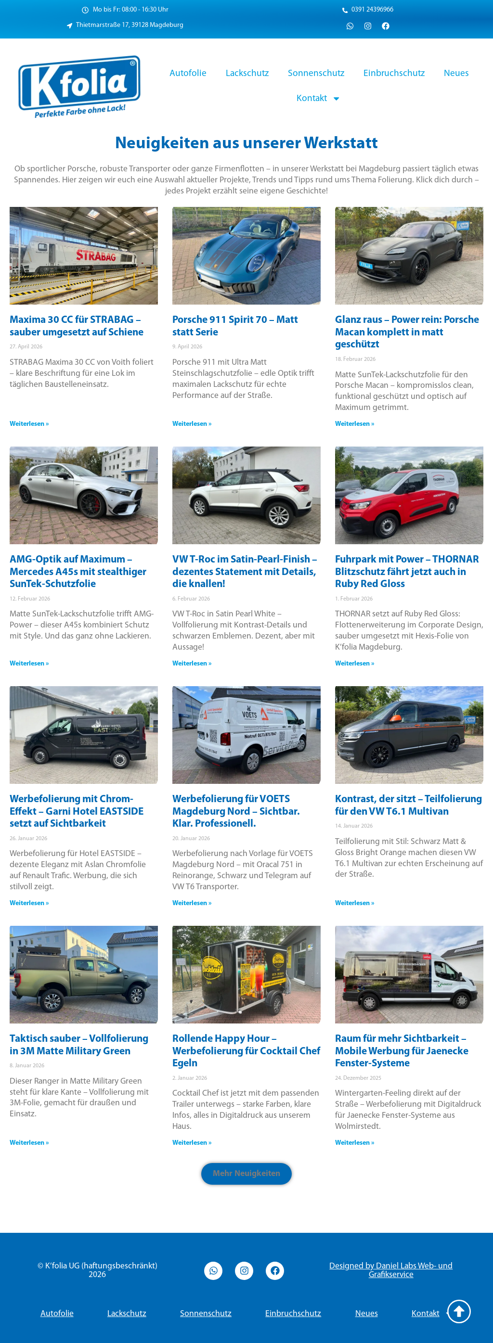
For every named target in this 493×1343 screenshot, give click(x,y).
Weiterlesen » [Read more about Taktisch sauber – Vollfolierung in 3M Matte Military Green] (29, 1143)
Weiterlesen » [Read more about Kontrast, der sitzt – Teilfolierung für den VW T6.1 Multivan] (355, 903)
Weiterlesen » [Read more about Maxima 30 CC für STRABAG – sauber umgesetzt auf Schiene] (29, 424)
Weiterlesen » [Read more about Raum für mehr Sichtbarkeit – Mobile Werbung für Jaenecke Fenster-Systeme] (355, 1143)
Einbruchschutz (394, 73)
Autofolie (188, 73)
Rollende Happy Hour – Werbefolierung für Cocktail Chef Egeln (246, 1051)
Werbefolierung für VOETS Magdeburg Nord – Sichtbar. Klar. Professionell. (236, 811)
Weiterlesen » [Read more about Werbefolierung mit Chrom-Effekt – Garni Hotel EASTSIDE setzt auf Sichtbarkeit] (29, 903)
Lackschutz (247, 73)
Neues (456, 73)
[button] (246, 1174)
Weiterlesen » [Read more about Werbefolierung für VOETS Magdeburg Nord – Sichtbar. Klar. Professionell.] (192, 903)
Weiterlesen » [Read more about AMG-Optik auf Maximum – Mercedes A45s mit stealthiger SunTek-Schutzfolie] (29, 663)
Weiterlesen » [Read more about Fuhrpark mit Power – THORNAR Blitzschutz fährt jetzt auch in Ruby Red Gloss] (355, 663)
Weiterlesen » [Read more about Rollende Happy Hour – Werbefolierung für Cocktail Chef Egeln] (192, 1143)
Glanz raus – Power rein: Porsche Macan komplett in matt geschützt (407, 332)
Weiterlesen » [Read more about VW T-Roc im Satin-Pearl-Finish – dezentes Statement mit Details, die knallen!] (192, 663)
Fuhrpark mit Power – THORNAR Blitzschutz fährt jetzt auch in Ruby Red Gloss (407, 572)
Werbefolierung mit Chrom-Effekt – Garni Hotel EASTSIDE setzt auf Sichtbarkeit (76, 811)
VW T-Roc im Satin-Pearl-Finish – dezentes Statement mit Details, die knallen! (244, 572)
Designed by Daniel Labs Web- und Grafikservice (391, 1270)
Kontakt (319, 98)
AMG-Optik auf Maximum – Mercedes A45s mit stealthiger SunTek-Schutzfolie (78, 572)
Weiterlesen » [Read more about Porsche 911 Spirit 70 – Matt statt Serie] (192, 424)
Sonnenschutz (316, 73)
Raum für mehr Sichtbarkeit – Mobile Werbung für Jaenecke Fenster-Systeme (401, 1051)
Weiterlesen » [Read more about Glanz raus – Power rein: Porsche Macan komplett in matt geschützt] (355, 424)
